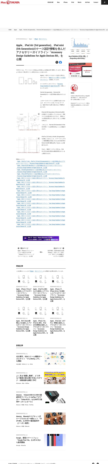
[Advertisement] (54, 16)
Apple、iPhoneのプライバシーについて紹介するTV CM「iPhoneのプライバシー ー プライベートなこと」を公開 (26, 252)
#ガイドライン (43, 39)
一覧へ (41, 252)
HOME (10, 30)
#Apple (36, 39)
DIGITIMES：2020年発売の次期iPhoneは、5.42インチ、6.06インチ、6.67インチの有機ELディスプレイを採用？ (56, 252)
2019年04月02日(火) (21, 39)
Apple (15, 30)
